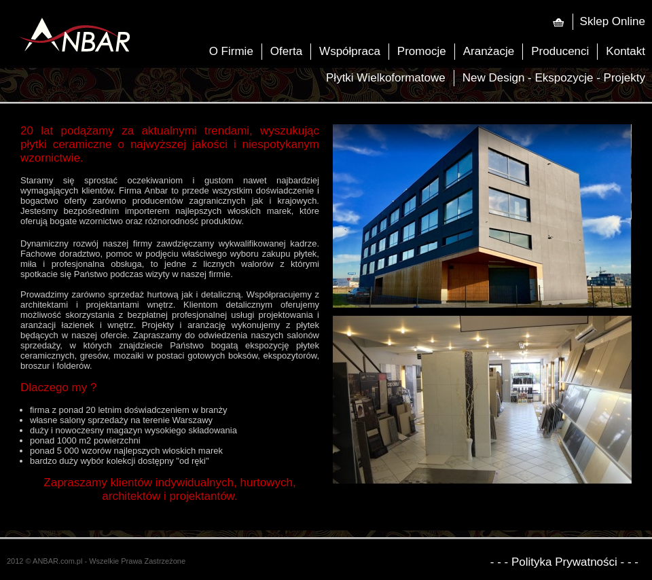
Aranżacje (489, 51)
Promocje (421, 51)
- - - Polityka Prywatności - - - (564, 562)
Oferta (286, 51)
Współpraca (349, 51)
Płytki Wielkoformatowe (386, 77)
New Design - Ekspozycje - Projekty (554, 77)
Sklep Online (612, 21)
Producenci (560, 51)
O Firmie (231, 51)
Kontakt (625, 51)
